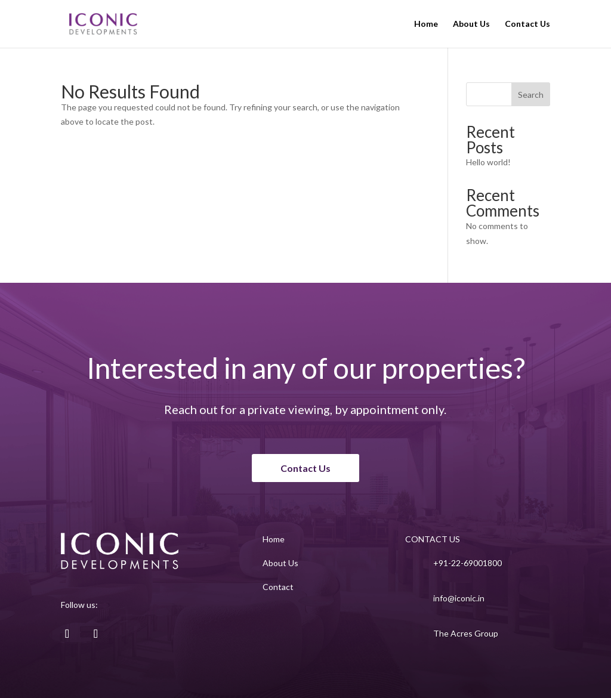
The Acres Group (465, 633)
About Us (471, 24)
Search (531, 94)
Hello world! (488, 162)
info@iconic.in (459, 598)
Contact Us (527, 24)
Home (426, 24)
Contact (278, 587)
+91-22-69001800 (467, 563)
